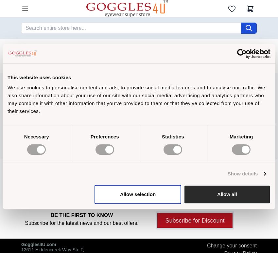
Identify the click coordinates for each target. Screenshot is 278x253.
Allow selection (138, 194)
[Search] (249, 28)
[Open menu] (25, 9)
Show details (243, 173)
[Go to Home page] (127, 8)
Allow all (227, 194)
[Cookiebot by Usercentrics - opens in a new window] (241, 54)
